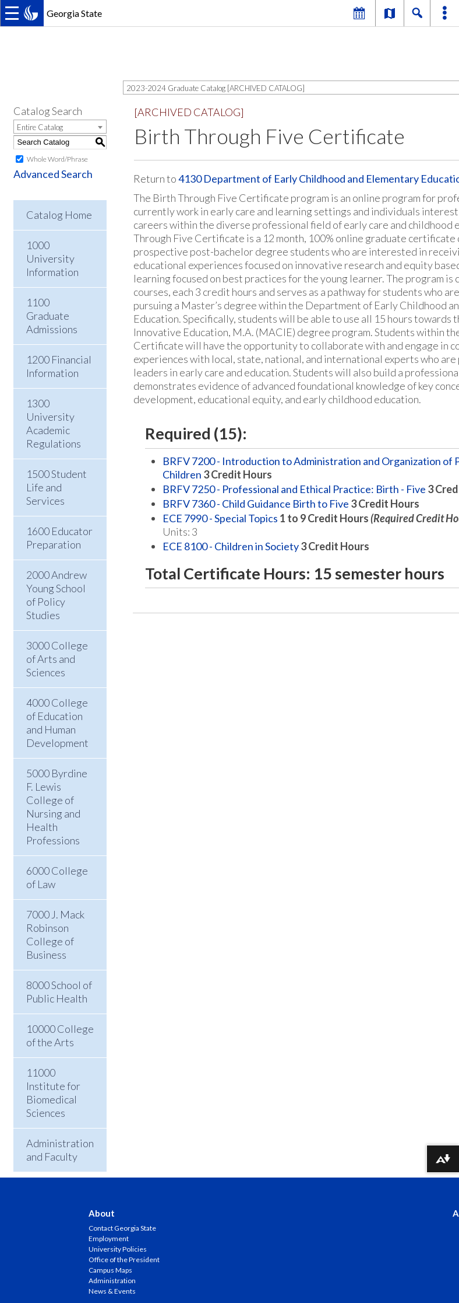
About (102, 1213)
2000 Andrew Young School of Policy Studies (56, 594)
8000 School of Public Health (59, 992)
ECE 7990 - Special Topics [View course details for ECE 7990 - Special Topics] (220, 518)
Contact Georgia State (122, 1228)
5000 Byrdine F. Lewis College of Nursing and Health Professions (56, 807)
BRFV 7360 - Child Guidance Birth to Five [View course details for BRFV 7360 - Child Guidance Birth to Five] (256, 503)
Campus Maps (110, 1270)
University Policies (118, 1249)
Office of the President (124, 1259)
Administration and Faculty (60, 1150)
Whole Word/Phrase (57, 159)
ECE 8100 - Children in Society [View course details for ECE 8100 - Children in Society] (231, 546)
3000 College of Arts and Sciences (57, 659)
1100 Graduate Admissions (51, 316)
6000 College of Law (57, 877)
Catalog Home (59, 214)
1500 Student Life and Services (56, 487)
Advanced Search (53, 173)
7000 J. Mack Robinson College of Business (55, 934)
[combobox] (60, 127)
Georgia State (74, 13)
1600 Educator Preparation (59, 538)
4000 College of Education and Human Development (57, 722)
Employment (109, 1238)
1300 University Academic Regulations (53, 423)
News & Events (112, 1291)
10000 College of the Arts (60, 1035)
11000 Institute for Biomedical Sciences (53, 1092)
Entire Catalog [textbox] (40, 127)
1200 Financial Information (58, 366)
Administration (112, 1280)
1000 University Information (52, 258)
